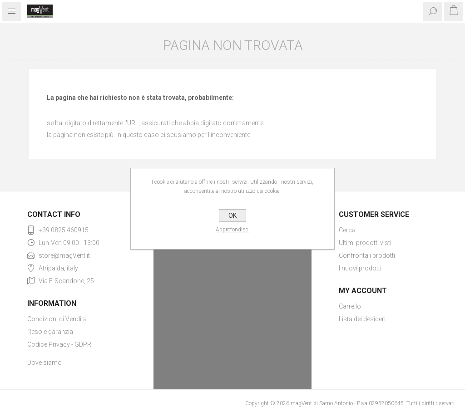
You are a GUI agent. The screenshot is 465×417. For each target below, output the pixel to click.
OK (232, 215)
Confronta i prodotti (367, 255)
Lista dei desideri (362, 319)
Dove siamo (44, 362)
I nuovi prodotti (360, 268)
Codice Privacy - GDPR (59, 344)
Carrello (350, 306)
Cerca (347, 230)
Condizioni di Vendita (57, 319)
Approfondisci (233, 229)
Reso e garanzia (50, 331)
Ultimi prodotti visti (365, 242)
